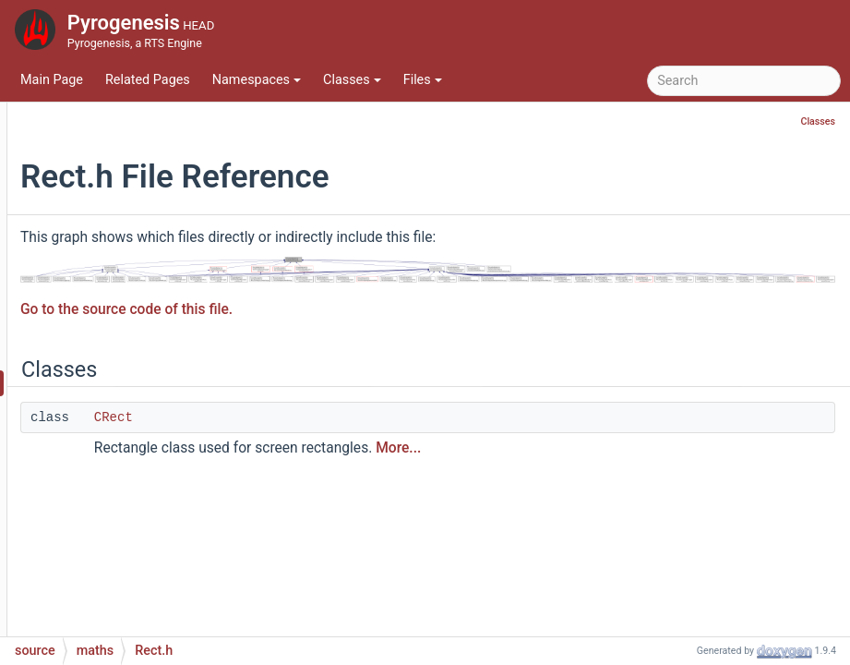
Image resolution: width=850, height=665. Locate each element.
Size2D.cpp (125, 410)
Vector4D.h (124, 632)
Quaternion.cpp (137, 300)
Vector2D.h (124, 549)
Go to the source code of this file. (351, 302)
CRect (338, 410)
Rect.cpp (118, 355)
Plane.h (114, 272)
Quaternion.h (130, 327)
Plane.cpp (121, 244)
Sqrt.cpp (117, 466)
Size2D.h (117, 438)
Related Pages (147, 80)
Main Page (51, 80)
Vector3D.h (124, 604)
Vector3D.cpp (132, 577)
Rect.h (111, 383)
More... (623, 440)
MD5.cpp (119, 133)
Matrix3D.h (124, 106)
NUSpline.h (125, 216)
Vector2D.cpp (132, 521)
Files (422, 80)
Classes (352, 80)
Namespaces (256, 80)
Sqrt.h (109, 494)
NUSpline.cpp (132, 189)
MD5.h (111, 161)
